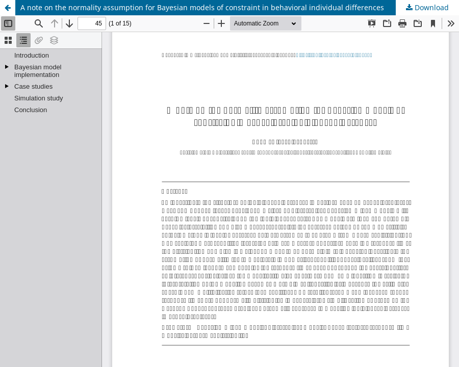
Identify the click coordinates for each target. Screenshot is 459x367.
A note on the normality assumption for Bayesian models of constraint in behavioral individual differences (202, 7)
